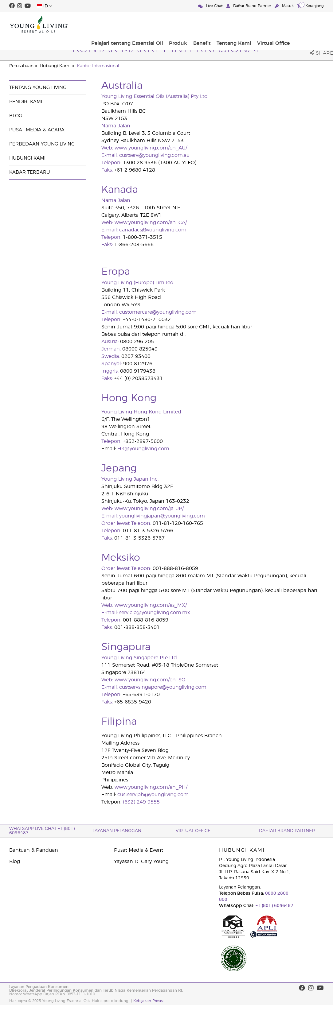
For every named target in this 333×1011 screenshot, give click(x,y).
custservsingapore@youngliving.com (162, 687)
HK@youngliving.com (143, 448)
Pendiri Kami (25, 101)
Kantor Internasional (98, 66)
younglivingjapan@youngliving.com (162, 515)
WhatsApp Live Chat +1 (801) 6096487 (42, 831)
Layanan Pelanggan (116, 831)
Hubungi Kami (55, 66)
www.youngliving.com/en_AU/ (151, 147)
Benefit (238, 24)
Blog (15, 116)
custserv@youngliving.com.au (154, 155)
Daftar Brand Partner (249, 6)
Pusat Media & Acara (37, 130)
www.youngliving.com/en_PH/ (151, 787)
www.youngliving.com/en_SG (150, 679)
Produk (217, 24)
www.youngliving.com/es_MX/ (151, 605)
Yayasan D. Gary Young (141, 861)
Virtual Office (305, 24)
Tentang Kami (268, 24)
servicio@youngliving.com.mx (154, 612)
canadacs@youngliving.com (152, 229)
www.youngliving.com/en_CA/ (151, 222)
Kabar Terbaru (29, 172)
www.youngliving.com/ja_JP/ (149, 508)
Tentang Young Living (37, 87)
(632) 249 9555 (141, 802)
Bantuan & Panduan (33, 850)
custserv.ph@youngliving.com (153, 794)
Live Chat (211, 6)
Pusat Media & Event (138, 850)
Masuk (285, 6)
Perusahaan (21, 66)
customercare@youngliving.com (158, 312)
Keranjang (310, 5)
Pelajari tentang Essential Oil (168, 24)
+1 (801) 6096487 (273, 906)
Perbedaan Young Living (42, 144)
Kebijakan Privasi (148, 1001)
